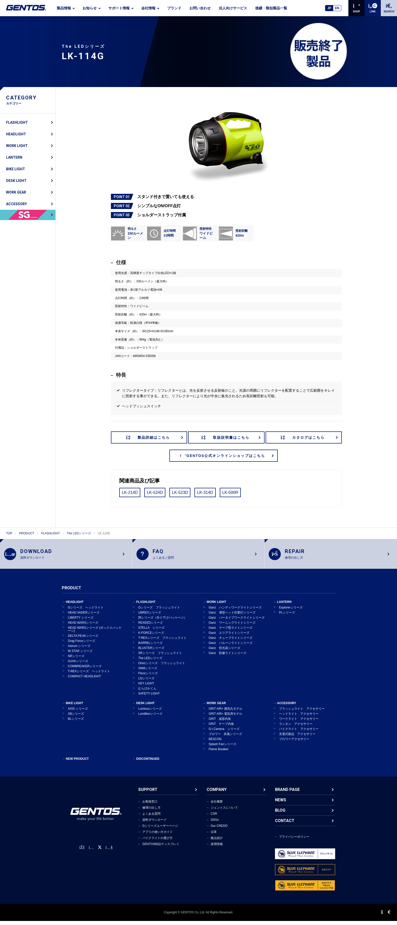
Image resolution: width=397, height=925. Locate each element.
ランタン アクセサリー (295, 728)
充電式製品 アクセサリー (297, 738)
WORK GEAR (16, 192)
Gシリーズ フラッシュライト (159, 611)
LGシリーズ (146, 682)
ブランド (174, 8)
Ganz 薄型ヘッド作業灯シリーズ (232, 616)
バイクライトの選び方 (157, 842)
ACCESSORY (16, 204)
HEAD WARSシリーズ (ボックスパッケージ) (95, 633)
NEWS (280, 804)
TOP (9, 533)
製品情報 (64, 8)
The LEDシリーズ (79, 533)
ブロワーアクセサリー (294, 743)
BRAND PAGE (287, 793)
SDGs (215, 824)
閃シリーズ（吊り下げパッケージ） (162, 621)
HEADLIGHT (16, 134)
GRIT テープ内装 (221, 728)
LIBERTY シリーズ (80, 621)
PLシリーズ (287, 616)
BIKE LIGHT (15, 169)
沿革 (214, 836)
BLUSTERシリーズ (151, 652)
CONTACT (284, 824)
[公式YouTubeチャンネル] (109, 851)
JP (329, 8)
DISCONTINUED (147, 763)
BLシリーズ (76, 723)
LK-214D (130, 492)
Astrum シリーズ (79, 650)
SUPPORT (147, 793)
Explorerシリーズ (291, 611)
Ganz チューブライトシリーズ (230, 642)
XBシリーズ (76, 718)
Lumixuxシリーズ (150, 712)
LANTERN (14, 157)
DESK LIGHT (16, 181)
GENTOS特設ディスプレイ (160, 848)
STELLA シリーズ (151, 632)
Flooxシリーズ (148, 677)
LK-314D (205, 492)
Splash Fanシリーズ (222, 748)
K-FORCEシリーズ (151, 637)
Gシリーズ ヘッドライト (86, 611)
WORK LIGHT (17, 146)
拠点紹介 (217, 842)
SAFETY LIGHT (149, 697)
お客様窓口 (149, 805)
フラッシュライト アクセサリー (302, 712)
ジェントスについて (224, 811)
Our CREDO (219, 830)
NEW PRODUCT (77, 763)
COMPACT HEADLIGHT (84, 680)
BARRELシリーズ (150, 647)
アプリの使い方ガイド (157, 836)
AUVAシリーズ (78, 665)
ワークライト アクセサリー (299, 723)
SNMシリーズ (147, 672)
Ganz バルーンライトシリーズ (230, 647)
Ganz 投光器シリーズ (224, 652)
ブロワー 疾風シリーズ (225, 738)
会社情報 (148, 8)
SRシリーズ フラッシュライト (160, 657)
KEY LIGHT (146, 687)
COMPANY (217, 793)
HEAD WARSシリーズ (83, 626)
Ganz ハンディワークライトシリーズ (235, 611)
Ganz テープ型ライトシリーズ (230, 632)
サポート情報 (119, 8)
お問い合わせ (200, 8)
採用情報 (217, 848)
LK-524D (155, 492)
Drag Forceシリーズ (81, 645)
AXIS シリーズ (78, 712)
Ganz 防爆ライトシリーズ (227, 657)
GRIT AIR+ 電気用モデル (225, 718)
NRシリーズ (76, 660)
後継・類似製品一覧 (271, 8)
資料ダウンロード (154, 824)
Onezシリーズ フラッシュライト (161, 667)
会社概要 (217, 805)
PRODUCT (26, 533)
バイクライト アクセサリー (299, 733)
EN (337, 8)
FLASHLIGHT (17, 122)
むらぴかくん (147, 692)
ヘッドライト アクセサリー (299, 718)
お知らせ (90, 8)
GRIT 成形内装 (220, 723)
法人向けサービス (233, 8)
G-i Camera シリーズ (224, 733)
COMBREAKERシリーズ (85, 670)
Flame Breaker (219, 753)
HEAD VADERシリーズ (84, 616)
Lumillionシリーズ (150, 718)
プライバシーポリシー (294, 841)
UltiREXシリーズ (149, 616)
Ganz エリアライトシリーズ (229, 637)
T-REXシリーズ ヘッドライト (89, 675)
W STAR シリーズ (80, 655)
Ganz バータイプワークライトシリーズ (237, 621)
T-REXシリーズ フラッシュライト (162, 642)
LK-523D (180, 492)
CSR (214, 817)
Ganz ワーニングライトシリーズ (232, 626)
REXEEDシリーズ (150, 626)
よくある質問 (151, 817)
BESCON (215, 743)
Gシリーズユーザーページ (160, 830)
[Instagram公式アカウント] (91, 851)
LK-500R (230, 492)
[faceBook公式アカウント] (82, 851)
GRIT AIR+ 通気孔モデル (225, 712)
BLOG (280, 814)
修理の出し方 (151, 811)
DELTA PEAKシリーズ (83, 640)
